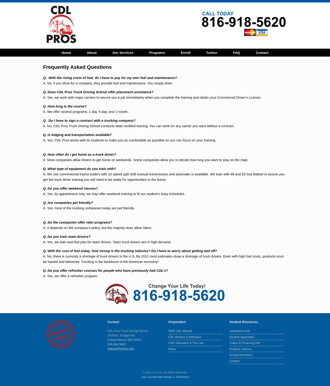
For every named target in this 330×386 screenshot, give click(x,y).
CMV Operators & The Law (186, 343)
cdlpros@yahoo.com (121, 348)
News (172, 349)
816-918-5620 (117, 344)
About (91, 53)
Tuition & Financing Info (244, 343)
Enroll (185, 53)
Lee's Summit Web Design (156, 377)
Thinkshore (182, 377)
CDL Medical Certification (185, 337)
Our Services (122, 53)
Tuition (211, 53)
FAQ (236, 53)
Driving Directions (241, 355)
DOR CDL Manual (180, 331)
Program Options (240, 349)
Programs (157, 53)
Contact (262, 53)
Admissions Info (239, 331)
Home (66, 53)
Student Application (242, 337)
